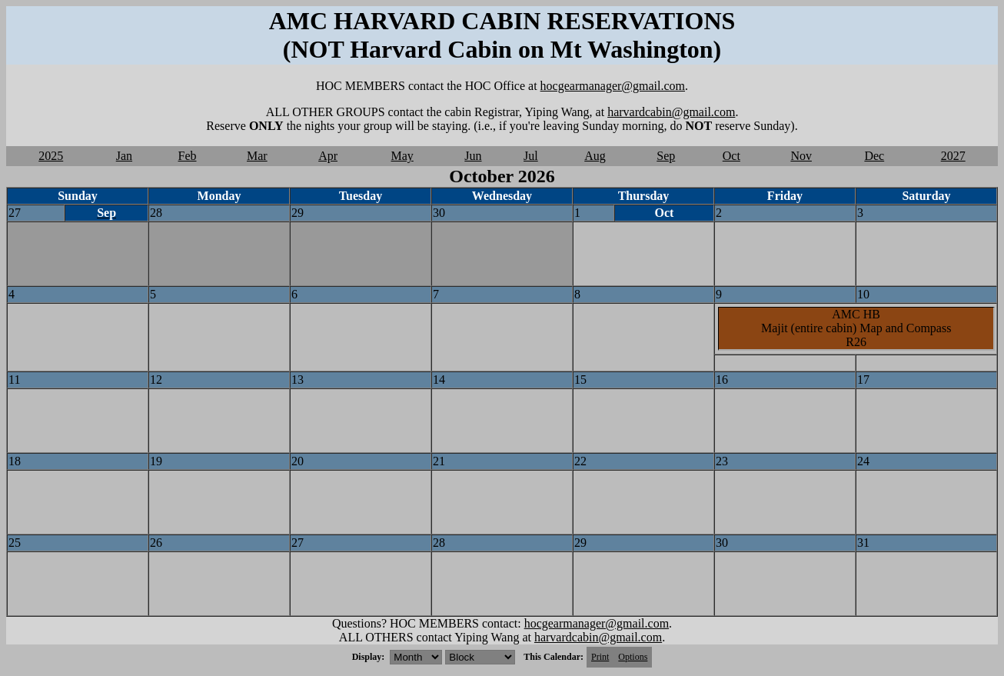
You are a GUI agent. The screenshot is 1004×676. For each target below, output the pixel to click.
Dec (874, 155)
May (402, 155)
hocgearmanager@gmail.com (612, 85)
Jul (531, 155)
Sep (666, 155)
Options (632, 656)
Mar (257, 155)
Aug (595, 155)
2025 (50, 155)
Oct (731, 155)
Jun (472, 155)
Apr (327, 155)
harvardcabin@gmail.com (671, 111)
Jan (124, 155)
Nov (801, 155)
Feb (187, 155)
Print (600, 656)
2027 (953, 155)
